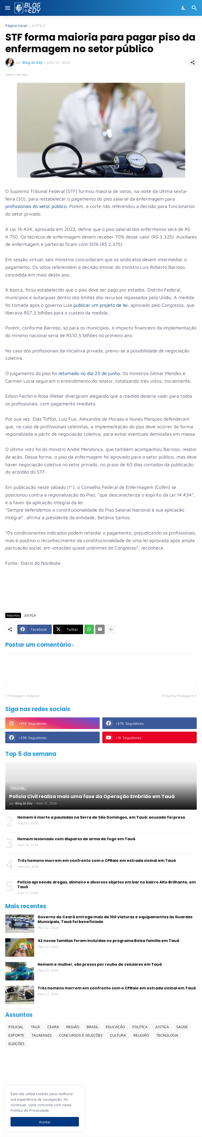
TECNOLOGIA (167, 1035)
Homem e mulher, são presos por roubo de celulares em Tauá (100, 964)
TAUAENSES (42, 1035)
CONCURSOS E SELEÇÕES (81, 1035)
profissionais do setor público (36, 206)
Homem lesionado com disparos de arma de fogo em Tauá (76, 839)
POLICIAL (15, 1026)
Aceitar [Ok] (45, 1122)
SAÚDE (182, 1026)
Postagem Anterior (24, 695)
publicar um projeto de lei (100, 305)
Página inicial (16, 26)
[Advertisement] (101, 593)
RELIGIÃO (141, 1035)
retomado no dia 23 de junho (89, 373)
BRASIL (92, 1026)
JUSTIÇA (38, 26)
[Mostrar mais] (110, 629)
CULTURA (118, 1035)
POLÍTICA (140, 1026)
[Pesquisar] (195, 8)
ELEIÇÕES (16, 1043)
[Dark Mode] (183, 7)
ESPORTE (16, 1035)
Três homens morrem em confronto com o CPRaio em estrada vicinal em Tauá (97, 860)
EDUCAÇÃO (115, 1026)
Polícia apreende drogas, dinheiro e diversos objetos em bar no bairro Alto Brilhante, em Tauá (106, 884)
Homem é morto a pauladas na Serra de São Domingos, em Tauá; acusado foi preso (101, 817)
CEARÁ (53, 1026)
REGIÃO (72, 1026)
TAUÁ (35, 1026)
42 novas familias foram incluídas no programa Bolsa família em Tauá (108, 940)
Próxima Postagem (178, 695)
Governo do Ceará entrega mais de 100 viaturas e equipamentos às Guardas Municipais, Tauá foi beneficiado (115, 919)
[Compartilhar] (192, 62)
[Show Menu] (7, 7)
